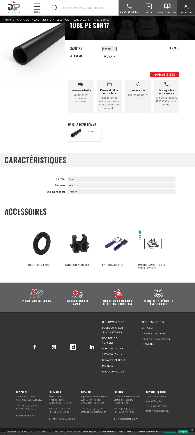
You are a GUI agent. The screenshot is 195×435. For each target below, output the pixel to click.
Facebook (34, 347)
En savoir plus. (170, 432)
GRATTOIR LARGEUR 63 (112, 265)
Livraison (148, 328)
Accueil (8, 20)
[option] (85, 135)
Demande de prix (164, 74)
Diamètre (76, 49)
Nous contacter (113, 371)
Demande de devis (113, 360)
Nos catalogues (112, 348)
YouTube (54, 347)
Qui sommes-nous (113, 322)
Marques (107, 366)
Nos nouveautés (153, 322)
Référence (76, 56)
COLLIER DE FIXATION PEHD (76, 265)
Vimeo (73, 347)
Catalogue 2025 (112, 354)
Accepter (183, 432)
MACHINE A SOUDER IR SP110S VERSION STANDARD (151, 266)
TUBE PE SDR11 (88, 132)
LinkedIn (92, 347)
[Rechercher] (82, 8)
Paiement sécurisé (154, 333)
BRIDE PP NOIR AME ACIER (39, 265)
